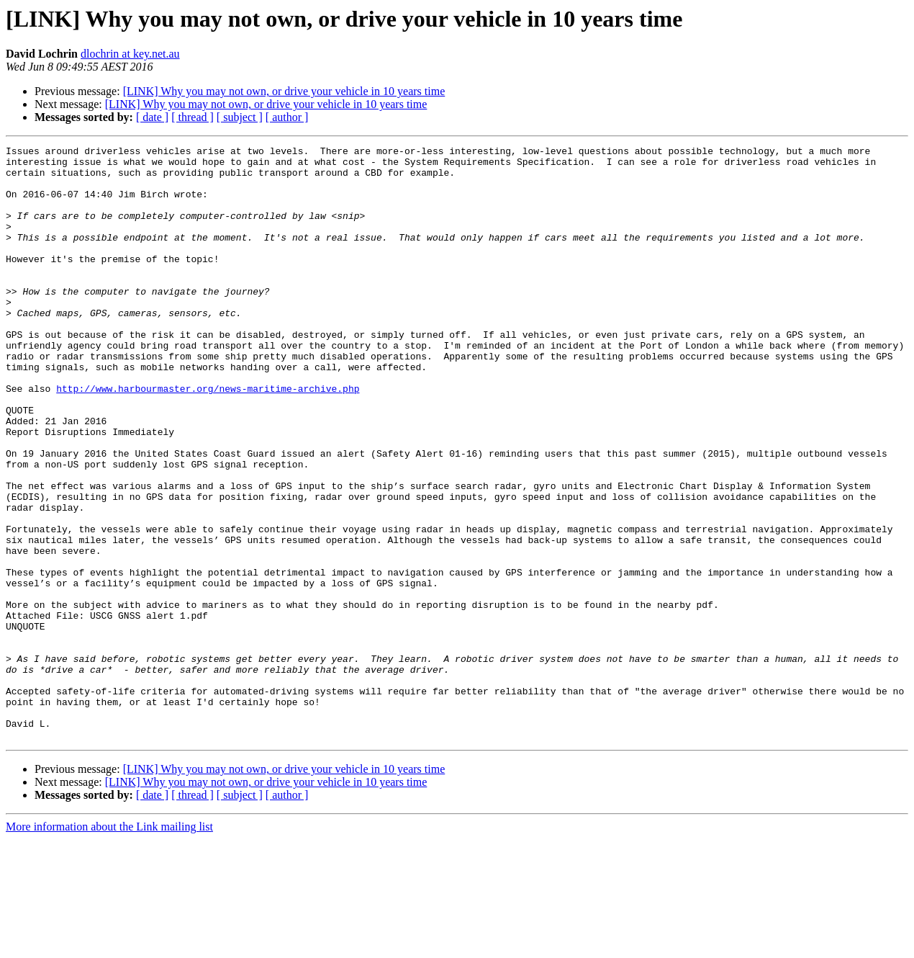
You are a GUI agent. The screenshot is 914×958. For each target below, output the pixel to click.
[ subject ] (240, 117)
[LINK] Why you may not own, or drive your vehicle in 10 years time (284, 91)
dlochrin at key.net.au (130, 54)
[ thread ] (192, 117)
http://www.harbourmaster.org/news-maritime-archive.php (207, 437)
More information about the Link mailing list (109, 945)
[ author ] (287, 117)
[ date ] (152, 117)
